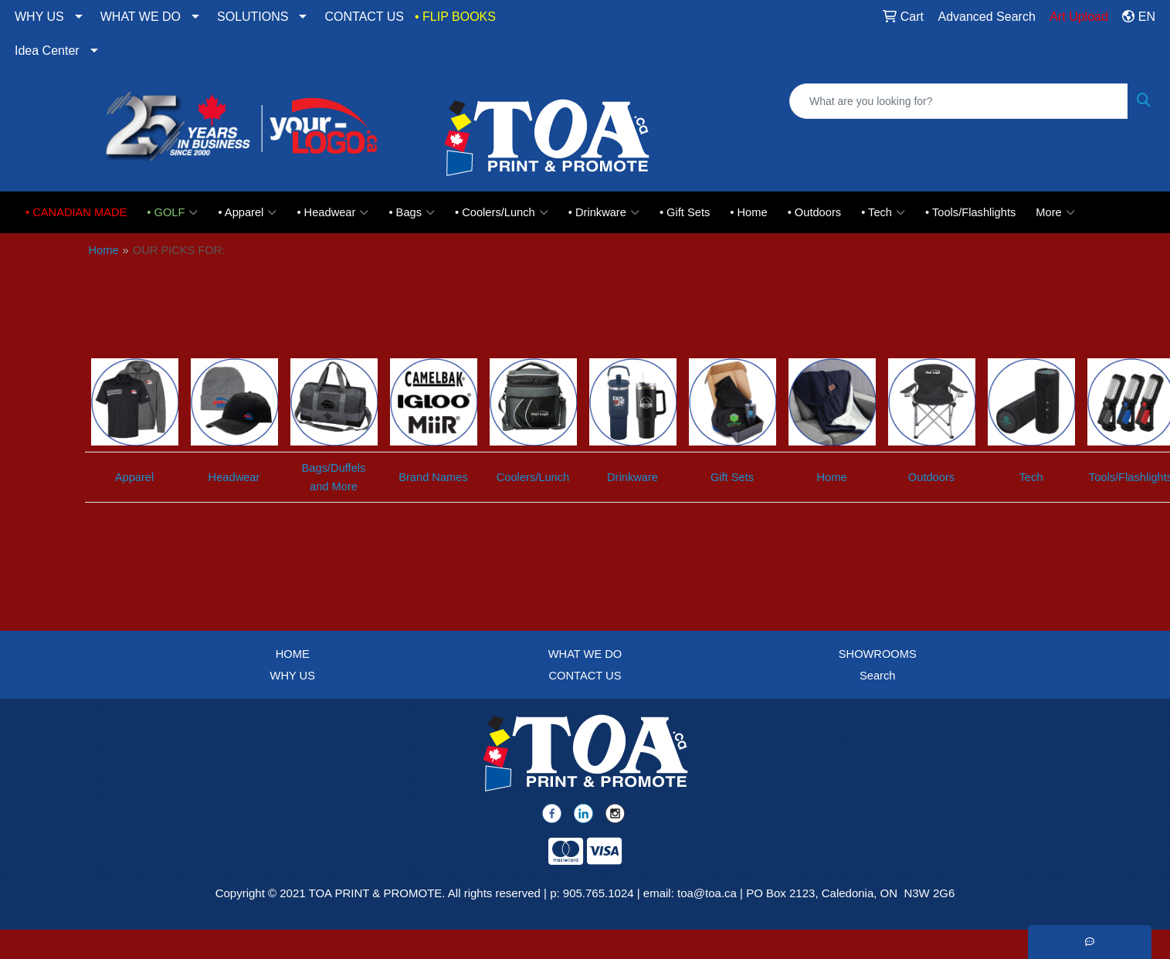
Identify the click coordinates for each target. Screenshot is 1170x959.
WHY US (39, 16)
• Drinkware (603, 212)
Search (877, 675)
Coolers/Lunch (533, 477)
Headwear (234, 477)
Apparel (134, 477)
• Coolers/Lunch (501, 212)
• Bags (411, 212)
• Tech (883, 212)
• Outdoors (815, 212)
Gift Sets (732, 477)
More (1055, 212)
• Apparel (247, 212)
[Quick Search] (958, 101)
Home (104, 250)
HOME (293, 654)
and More (334, 486)
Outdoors (931, 477)
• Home (748, 212)
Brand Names (433, 477)
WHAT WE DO (140, 16)
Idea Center (47, 50)
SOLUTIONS (252, 16)
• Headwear (332, 212)
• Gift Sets (685, 212)
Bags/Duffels (334, 468)
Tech (1031, 477)
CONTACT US (364, 16)
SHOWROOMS (878, 654)
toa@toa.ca (707, 893)
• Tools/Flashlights (970, 212)
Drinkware (632, 477)
